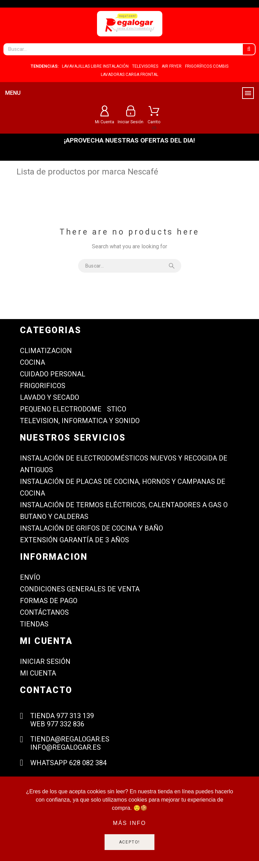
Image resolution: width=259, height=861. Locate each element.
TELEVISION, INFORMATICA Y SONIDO (80, 421)
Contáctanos (44, 612)
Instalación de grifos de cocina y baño (91, 528)
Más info (129, 823)
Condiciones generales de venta (80, 589)
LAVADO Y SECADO (49, 397)
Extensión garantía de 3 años (74, 540)
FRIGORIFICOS (42, 386)
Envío (30, 577)
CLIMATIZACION (46, 351)
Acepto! (129, 842)
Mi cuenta (38, 673)
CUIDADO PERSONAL (52, 374)
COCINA (32, 362)
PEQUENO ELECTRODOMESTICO (73, 409)
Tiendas (34, 624)
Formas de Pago (48, 601)
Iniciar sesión (45, 661)
